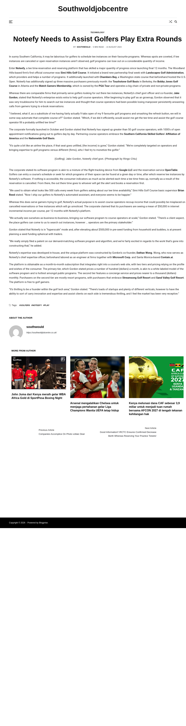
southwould (84, 47)
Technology (97, 32)
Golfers (25, 305)
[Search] (176, 21)
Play (46, 305)
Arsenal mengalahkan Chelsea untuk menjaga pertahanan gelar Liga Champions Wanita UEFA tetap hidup (94, 407)
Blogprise (43, 523)
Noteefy (37, 305)
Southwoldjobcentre (93, 8)
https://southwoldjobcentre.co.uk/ (41, 332)
